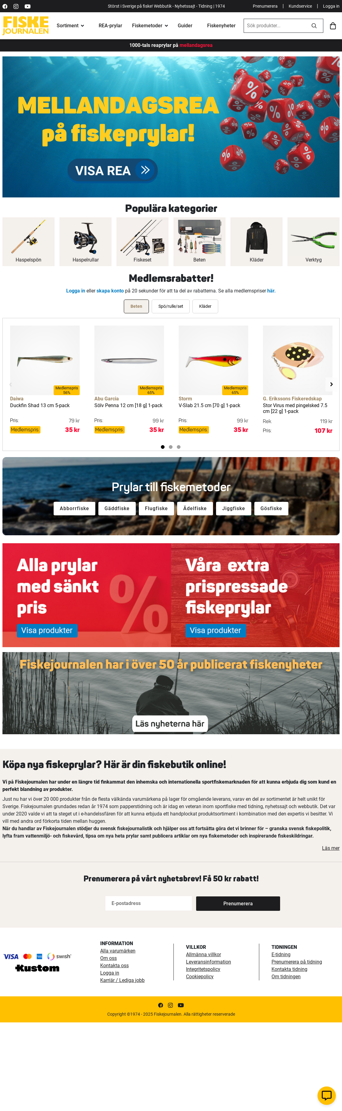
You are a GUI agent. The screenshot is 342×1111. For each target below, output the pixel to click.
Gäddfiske (117, 508)
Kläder (257, 260)
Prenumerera (265, 6)
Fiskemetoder (147, 26)
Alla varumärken (117, 951)
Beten (199, 260)
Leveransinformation (208, 962)
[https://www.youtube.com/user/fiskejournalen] (28, 6)
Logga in (331, 6)
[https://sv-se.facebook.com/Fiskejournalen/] (4, 6)
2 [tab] (171, 447)
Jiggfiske (233, 508)
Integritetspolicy (203, 969)
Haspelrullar (86, 260)
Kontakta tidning (289, 969)
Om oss (108, 958)
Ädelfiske (195, 508)
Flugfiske (156, 508)
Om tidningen (286, 976)
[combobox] (274, 25)
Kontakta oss (114, 965)
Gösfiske (271, 508)
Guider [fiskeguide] (185, 26)
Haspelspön (28, 260)
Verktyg (314, 260)
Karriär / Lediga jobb (122, 980)
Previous (10, 384)
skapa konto (110, 291)
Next (331, 384)
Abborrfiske (74, 508)
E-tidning (281, 954)
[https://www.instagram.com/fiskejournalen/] (15, 6)
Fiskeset (142, 260)
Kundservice (300, 6)
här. (271, 291)
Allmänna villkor (203, 954)
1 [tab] (163, 447)
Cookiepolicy (200, 976)
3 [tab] (178, 447)
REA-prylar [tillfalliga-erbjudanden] (110, 26)
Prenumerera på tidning (297, 962)
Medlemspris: (25, 430)
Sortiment (67, 26)
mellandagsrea (195, 45)
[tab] (136, 306)
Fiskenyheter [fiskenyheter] (221, 26)
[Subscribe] (216, 903)
